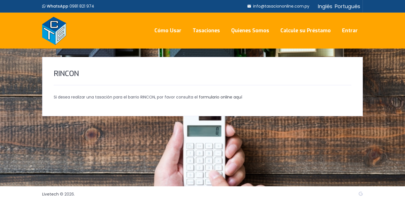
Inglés (325, 6)
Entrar (350, 30)
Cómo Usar (167, 30)
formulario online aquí (220, 97)
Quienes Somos (250, 30)
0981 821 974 (81, 6)
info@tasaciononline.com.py (281, 6)
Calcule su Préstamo (305, 30)
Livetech (50, 194)
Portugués (347, 6)
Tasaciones (206, 30)
